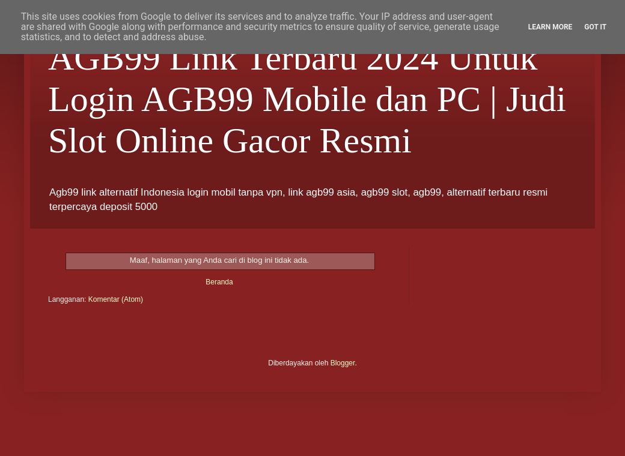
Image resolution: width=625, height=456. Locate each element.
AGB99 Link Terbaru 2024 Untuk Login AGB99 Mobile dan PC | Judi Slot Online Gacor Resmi (307, 99)
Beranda (219, 282)
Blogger (343, 363)
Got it (595, 27)
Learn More (550, 27)
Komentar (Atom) (115, 299)
